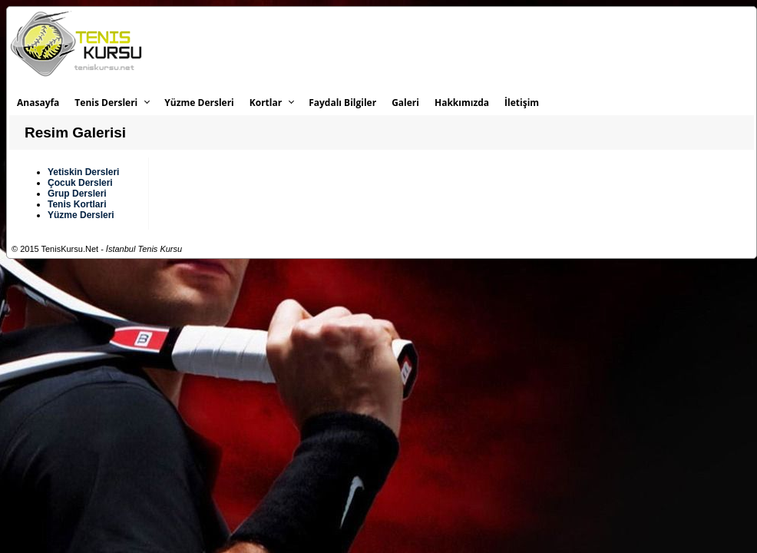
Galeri (405, 102)
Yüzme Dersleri (198, 102)
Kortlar (266, 102)
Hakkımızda (462, 102)
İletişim (521, 102)
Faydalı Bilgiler (342, 102)
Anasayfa (38, 102)
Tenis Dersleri (105, 102)
